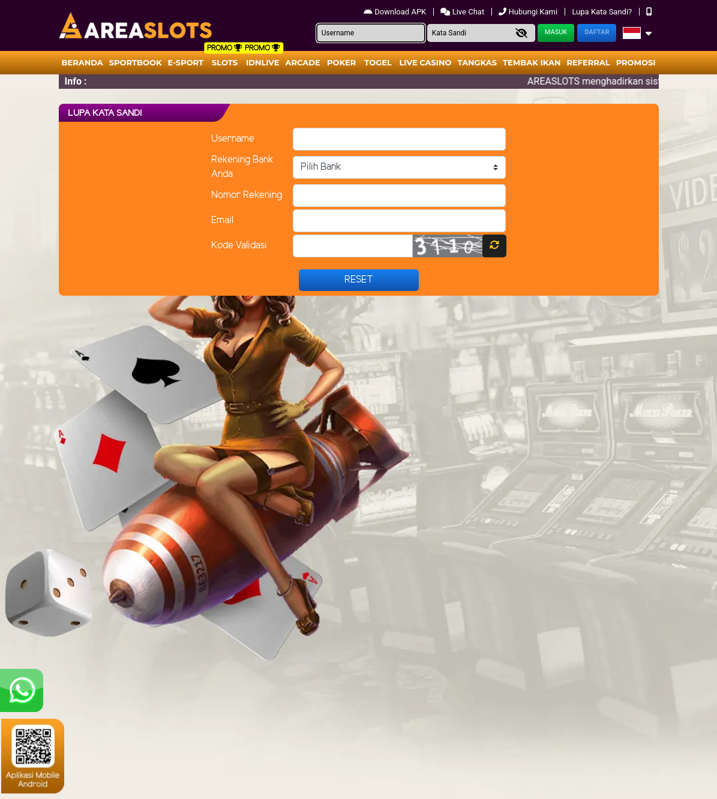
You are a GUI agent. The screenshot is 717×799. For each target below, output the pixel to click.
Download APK (396, 11)
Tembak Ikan (531, 62)
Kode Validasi (239, 245)
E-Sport (186, 62)
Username (232, 139)
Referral (588, 62)
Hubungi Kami (529, 11)
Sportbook (135, 62)
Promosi (636, 62)
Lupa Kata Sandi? (603, 11)
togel (377, 62)
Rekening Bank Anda (242, 167)
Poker (341, 62)
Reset (358, 280)
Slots (225, 62)
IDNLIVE (263, 62)
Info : (76, 81)
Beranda (82, 62)
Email (222, 220)
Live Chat (463, 11)
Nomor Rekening (246, 195)
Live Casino (425, 62)
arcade (303, 62)
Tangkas (477, 62)
